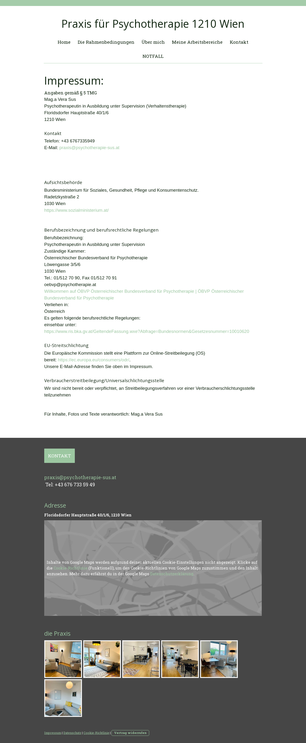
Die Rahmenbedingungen (106, 42)
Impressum (52, 733)
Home (64, 42)
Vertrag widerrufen (130, 733)
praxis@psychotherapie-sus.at (89, 147)
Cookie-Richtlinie (70, 567)
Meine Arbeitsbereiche (197, 42)
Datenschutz (72, 733)
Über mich (153, 42)
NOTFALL (153, 56)
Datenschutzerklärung (171, 573)
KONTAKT (59, 456)
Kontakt (239, 42)
